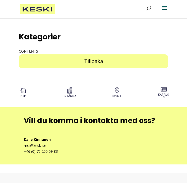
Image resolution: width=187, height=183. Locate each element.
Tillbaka (93, 61)
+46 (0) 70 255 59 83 (41, 151)
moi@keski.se (35, 145)
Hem (23, 96)
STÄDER (70, 96)
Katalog (163, 96)
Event (116, 96)
